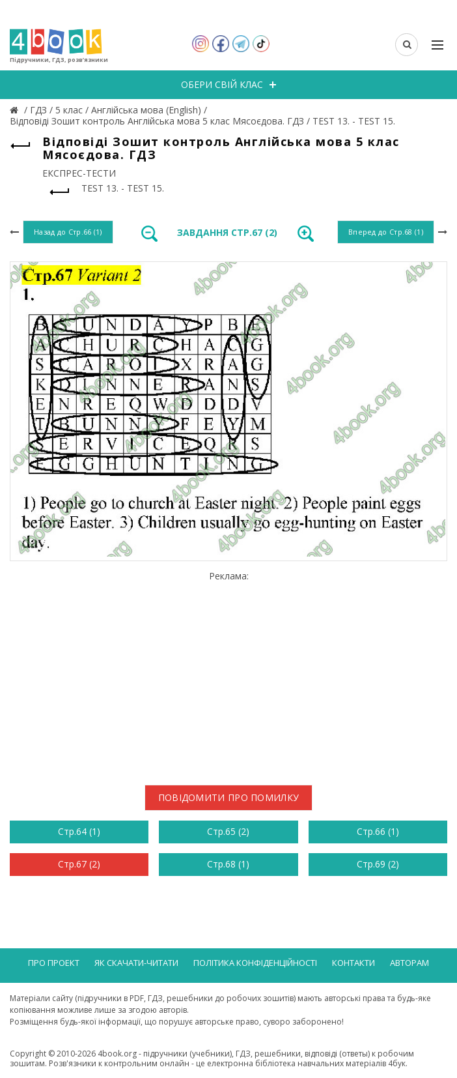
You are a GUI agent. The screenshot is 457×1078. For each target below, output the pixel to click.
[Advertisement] (228, 672)
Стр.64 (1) (79, 831)
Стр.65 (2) (228, 831)
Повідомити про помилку (228, 797)
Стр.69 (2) (378, 864)
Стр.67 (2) (79, 864)
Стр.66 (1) (378, 831)
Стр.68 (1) (228, 864)
